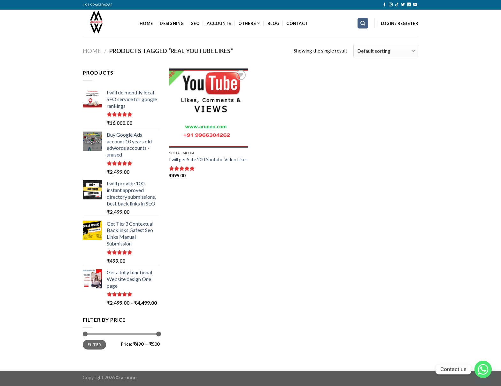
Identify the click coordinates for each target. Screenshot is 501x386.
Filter (94, 344)
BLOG (273, 23)
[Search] (363, 23)
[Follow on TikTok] (397, 5)
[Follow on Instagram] (391, 5)
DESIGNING (172, 23)
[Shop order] (385, 51)
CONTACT (297, 23)
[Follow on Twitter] (403, 5)
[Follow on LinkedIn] (409, 5)
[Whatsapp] (483, 369)
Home (92, 50)
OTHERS (249, 23)
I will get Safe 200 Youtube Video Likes (208, 159)
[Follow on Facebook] (384, 5)
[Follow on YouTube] (415, 5)
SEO (195, 23)
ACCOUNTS (219, 23)
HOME (146, 23)
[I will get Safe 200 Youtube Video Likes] (208, 108)
